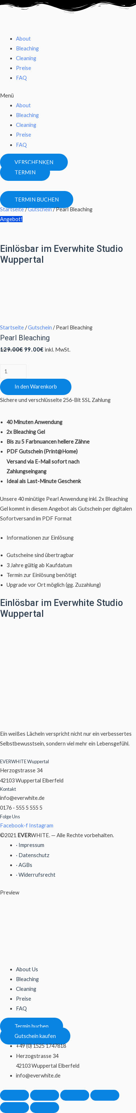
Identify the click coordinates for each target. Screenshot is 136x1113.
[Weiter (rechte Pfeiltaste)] (44, 1107)
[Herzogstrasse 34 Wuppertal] (54, 292)
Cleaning (26, 58)
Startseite (12, 209)
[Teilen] (44, 1095)
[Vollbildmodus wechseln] (74, 1095)
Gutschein (40, 209)
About (23, 39)
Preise (23, 68)
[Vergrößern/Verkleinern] (104, 1095)
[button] (68, 95)
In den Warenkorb (36, 386)
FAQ (21, 78)
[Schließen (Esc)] (14, 1095)
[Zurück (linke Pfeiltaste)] (14, 1107)
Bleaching (27, 48)
